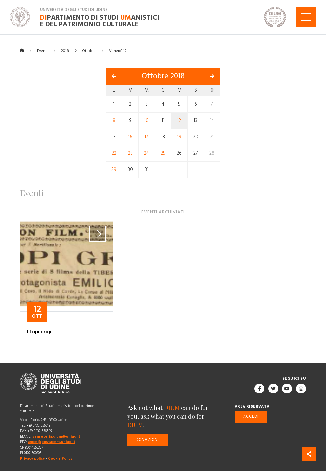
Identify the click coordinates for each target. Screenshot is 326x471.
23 (130, 153)
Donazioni (147, 440)
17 (146, 137)
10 (146, 120)
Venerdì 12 (118, 50)
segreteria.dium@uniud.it (56, 436)
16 (130, 137)
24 (146, 153)
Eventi (42, 50)
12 (179, 120)
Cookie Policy (60, 458)
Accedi (251, 416)
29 (113, 169)
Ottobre (89, 50)
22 (114, 153)
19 (179, 137)
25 (163, 153)
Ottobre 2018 (163, 76)
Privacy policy (32, 458)
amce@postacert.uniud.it (51, 441)
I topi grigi (39, 331)
